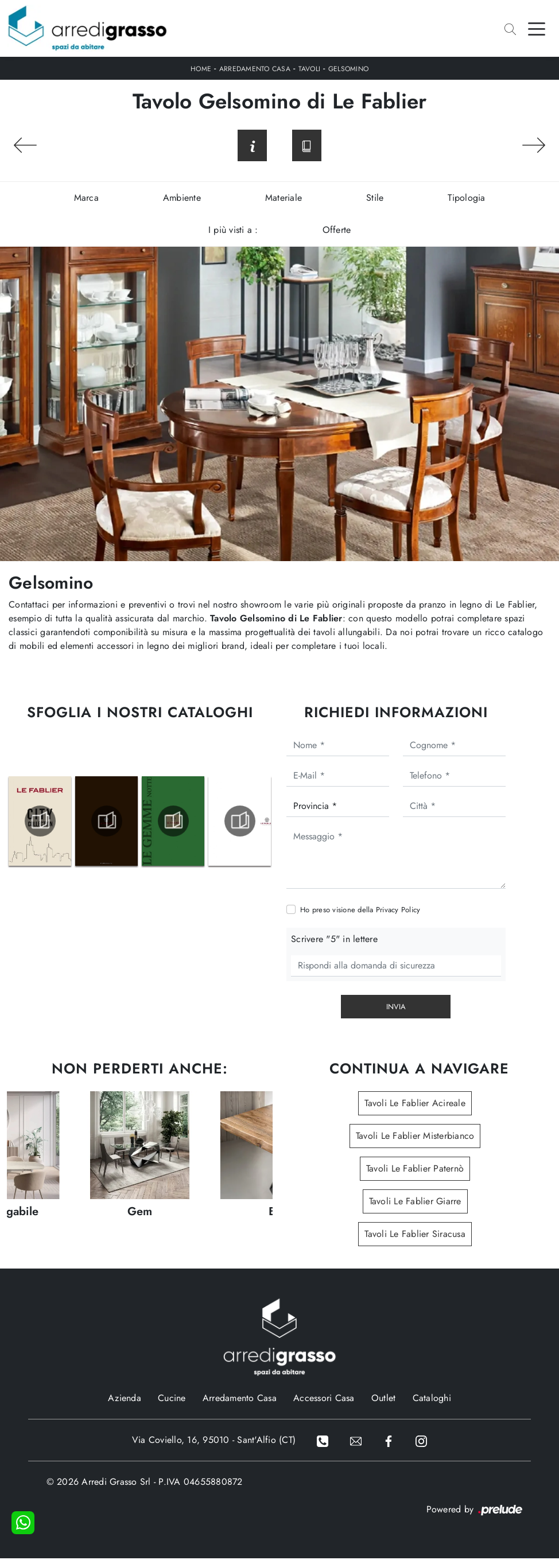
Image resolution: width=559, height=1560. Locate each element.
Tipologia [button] (466, 199)
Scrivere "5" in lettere (334, 940)
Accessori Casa (324, 1399)
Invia (396, 1008)
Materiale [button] (283, 199)
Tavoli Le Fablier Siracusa (414, 1235)
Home (201, 69)
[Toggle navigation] (536, 28)
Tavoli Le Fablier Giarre (415, 1202)
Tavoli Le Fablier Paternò (415, 1170)
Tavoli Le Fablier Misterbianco (415, 1137)
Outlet (383, 1399)
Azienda (124, 1399)
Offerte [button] (337, 231)
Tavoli (309, 69)
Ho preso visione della (360, 911)
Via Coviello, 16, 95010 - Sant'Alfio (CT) (212, 1441)
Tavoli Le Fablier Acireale (414, 1104)
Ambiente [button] (182, 199)
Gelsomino (348, 69)
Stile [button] (374, 199)
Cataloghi (432, 1399)
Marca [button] (86, 199)
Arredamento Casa (254, 69)
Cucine (172, 1399)
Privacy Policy (398, 911)
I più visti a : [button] (233, 231)
